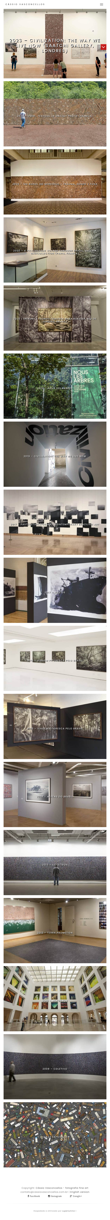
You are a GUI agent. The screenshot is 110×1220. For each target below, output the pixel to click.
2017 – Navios (55, 592)
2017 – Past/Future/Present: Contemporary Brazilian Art (55, 524)
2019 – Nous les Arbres (54, 388)
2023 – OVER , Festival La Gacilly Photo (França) (55, 116)
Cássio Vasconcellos (25, 4)
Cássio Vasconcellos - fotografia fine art (62, 1188)
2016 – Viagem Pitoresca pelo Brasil (55, 660)
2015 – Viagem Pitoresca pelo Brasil (55, 728)
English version (80, 1192)
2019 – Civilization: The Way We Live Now (55, 456)
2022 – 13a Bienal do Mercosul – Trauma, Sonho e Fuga (55, 184)
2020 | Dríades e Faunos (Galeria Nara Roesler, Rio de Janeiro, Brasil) (55, 320)
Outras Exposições (55, 1137)
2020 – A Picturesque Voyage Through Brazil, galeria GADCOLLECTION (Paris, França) (55, 252)
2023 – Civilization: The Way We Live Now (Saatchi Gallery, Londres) (55, 45)
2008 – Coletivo (55, 1069)
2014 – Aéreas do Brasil (55, 796)
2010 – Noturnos (55, 1000)
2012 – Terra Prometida (55, 932)
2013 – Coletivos (55, 864)
